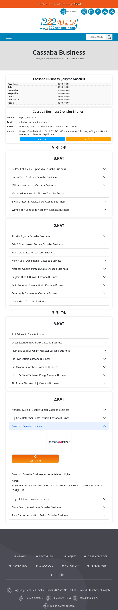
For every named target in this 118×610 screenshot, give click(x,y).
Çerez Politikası (43, 600)
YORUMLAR (72, 532)
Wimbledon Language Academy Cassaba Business (40, 176)
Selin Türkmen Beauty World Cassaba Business (38, 252)
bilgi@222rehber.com (59, 573)
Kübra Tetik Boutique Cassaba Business (34, 144)
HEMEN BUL (19, 532)
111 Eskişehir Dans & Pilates (28, 301)
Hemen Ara (42, 105)
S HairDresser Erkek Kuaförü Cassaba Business (39, 168)
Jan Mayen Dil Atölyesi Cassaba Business (35, 333)
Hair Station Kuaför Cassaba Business (33, 219)
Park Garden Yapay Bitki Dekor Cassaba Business (40, 482)
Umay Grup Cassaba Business (29, 268)
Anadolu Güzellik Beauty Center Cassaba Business (40, 376)
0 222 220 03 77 (32, 565)
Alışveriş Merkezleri (55, 25)
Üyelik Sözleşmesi (77, 600)
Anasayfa (38, 25)
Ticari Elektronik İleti (95, 600)
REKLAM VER (98, 532)
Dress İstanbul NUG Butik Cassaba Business (37, 309)
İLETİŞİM (59, 541)
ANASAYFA (20, 523)
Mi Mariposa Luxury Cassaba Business (34, 152)
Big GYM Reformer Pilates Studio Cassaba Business (41, 384)
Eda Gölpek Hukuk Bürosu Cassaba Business (37, 211)
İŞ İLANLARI (46, 532)
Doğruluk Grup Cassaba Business (31, 466)
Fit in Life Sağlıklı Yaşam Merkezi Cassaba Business (41, 317)
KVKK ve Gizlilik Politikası (24, 600)
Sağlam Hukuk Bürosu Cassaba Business (35, 243)
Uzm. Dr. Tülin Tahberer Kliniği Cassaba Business (39, 342)
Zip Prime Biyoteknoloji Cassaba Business (35, 350)
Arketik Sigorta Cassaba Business (31, 203)
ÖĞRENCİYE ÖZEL (98, 523)
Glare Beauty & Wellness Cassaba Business (36, 474)
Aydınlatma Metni (59, 600)
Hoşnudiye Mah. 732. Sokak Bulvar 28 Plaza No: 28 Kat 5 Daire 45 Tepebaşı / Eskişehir (59, 557)
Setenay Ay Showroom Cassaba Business (35, 260)
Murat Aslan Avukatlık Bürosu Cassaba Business (39, 160)
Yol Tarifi (88, 105)
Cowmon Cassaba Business (27, 393)
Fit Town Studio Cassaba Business (31, 325)
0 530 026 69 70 (86, 565)
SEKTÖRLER (46, 523)
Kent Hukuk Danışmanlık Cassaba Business (36, 227)
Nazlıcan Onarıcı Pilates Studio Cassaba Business (40, 235)
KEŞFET (72, 523)
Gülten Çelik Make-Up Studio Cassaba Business (39, 135)
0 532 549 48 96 (59, 565)
